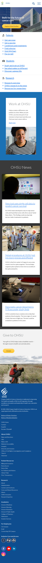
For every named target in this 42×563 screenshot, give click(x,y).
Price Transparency (6, 475)
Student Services (6, 519)
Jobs (2, 439)
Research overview (12, 83)
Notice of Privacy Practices (9, 415)
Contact (3, 424)
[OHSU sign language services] (8, 542)
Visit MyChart (10, 51)
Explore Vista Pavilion (12, 26)
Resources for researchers (15, 88)
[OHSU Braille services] (3, 542)
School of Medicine (6, 505)
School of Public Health (7, 512)
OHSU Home (5, 422)
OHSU (8, 3)
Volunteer (4, 455)
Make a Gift (4, 441)
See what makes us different (16, 68)
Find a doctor (10, 48)
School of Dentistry (6, 509)
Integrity (3, 446)
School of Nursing (6, 507)
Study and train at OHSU (14, 65)
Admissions (4, 516)
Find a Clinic (4, 468)
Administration (5, 485)
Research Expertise (6, 497)
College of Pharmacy (7, 514)
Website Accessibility (7, 444)
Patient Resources (7, 461)
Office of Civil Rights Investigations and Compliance (16, 451)
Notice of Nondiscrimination (9, 417)
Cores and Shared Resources (9, 490)
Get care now (9, 40)
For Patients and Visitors (8, 470)
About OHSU (5, 434)
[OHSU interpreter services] (13, 542)
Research (4, 480)
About (3, 483)
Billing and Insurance (7, 463)
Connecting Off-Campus (8, 531)
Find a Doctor (5, 466)
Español (3, 427)
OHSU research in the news (15, 85)
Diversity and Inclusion (7, 448)
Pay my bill (8, 54)
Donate (8, 351)
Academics (5, 502)
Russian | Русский (6, 429)
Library (3, 492)
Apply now (12, 123)
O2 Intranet (4, 526)
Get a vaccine (9, 43)
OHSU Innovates (6, 494)
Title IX (3, 453)
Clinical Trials (5, 473)
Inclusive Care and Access (10, 536)
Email (2, 529)
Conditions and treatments (15, 45)
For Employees (6, 524)
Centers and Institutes (8, 487)
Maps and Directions (7, 437)
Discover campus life (13, 71)
